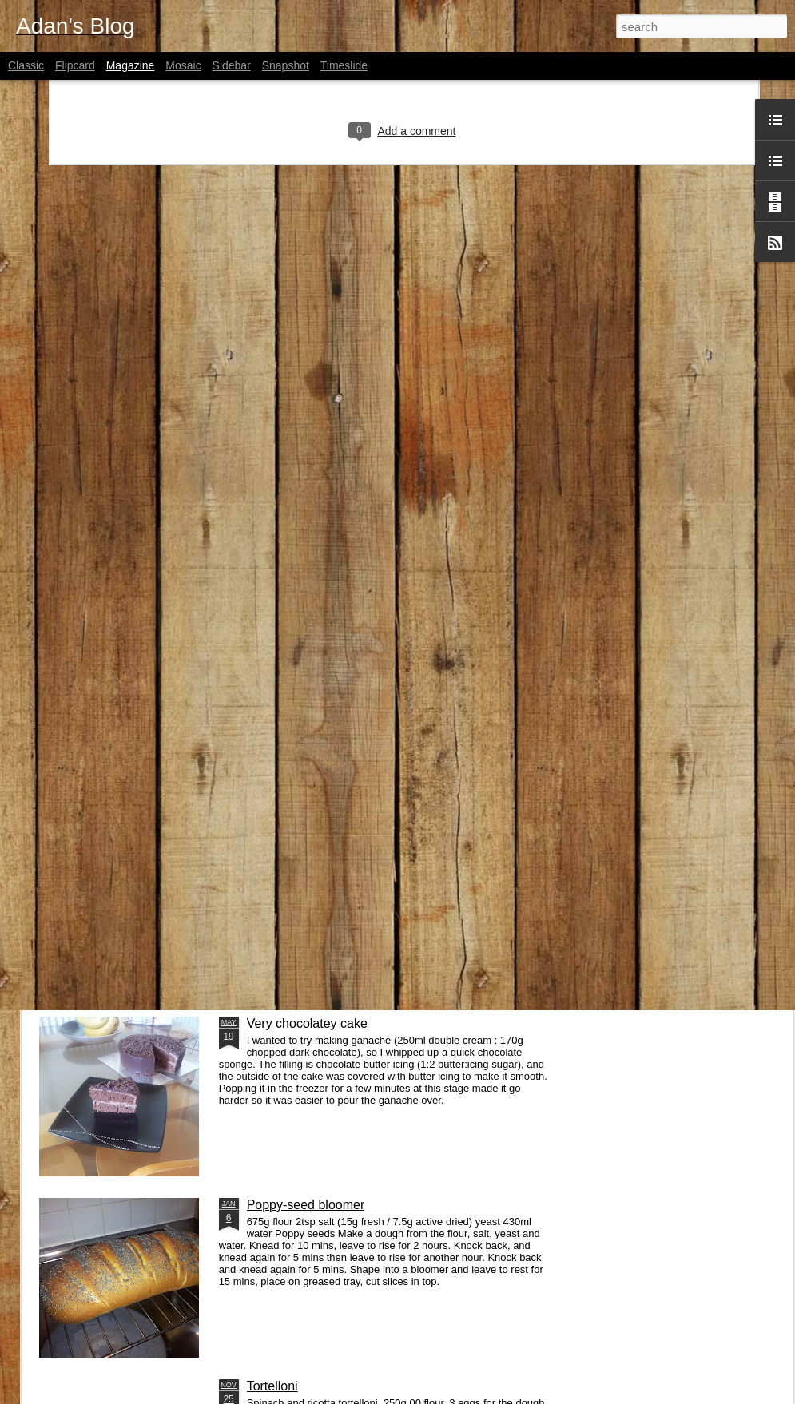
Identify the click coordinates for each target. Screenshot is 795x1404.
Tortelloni (272, 1386)
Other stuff (96, 948)
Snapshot (285, 65)
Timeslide (344, 65)
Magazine (130, 65)
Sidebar (232, 65)
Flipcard (75, 65)
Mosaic (183, 65)
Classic (26, 65)
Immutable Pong (293, 767)
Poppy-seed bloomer (306, 1205)
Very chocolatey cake (307, 1023)
